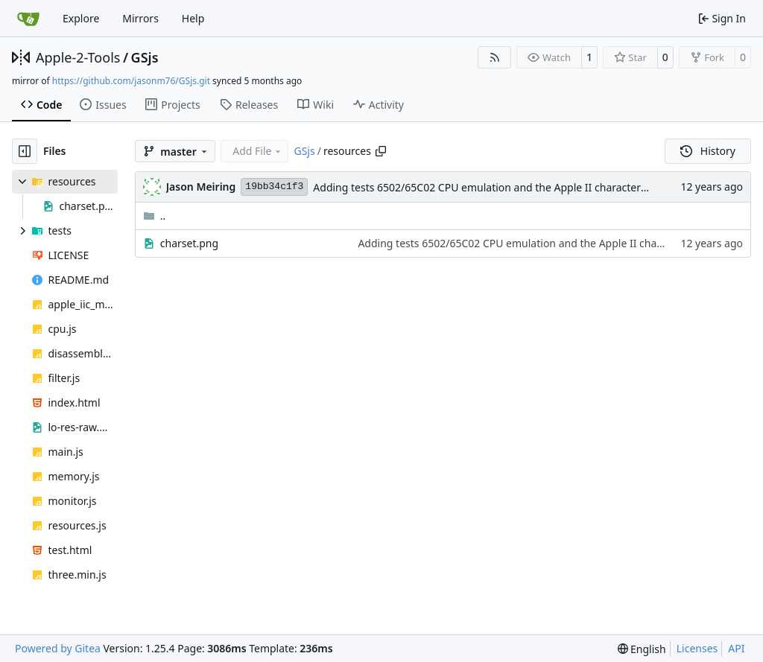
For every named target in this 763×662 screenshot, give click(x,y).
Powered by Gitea (58, 648)
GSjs (145, 57)
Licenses (697, 648)
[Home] (28, 18)
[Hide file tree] (24, 151)
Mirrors (140, 18)
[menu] (642, 649)
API (736, 648)
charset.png (189, 243)
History (707, 151)
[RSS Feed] (495, 57)
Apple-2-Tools (78, 57)
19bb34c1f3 (274, 186)
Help (193, 18)
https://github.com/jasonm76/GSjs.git (131, 80)
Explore (81, 18)
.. (154, 216)
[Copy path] (381, 151)
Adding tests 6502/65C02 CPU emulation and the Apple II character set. (487, 187)
